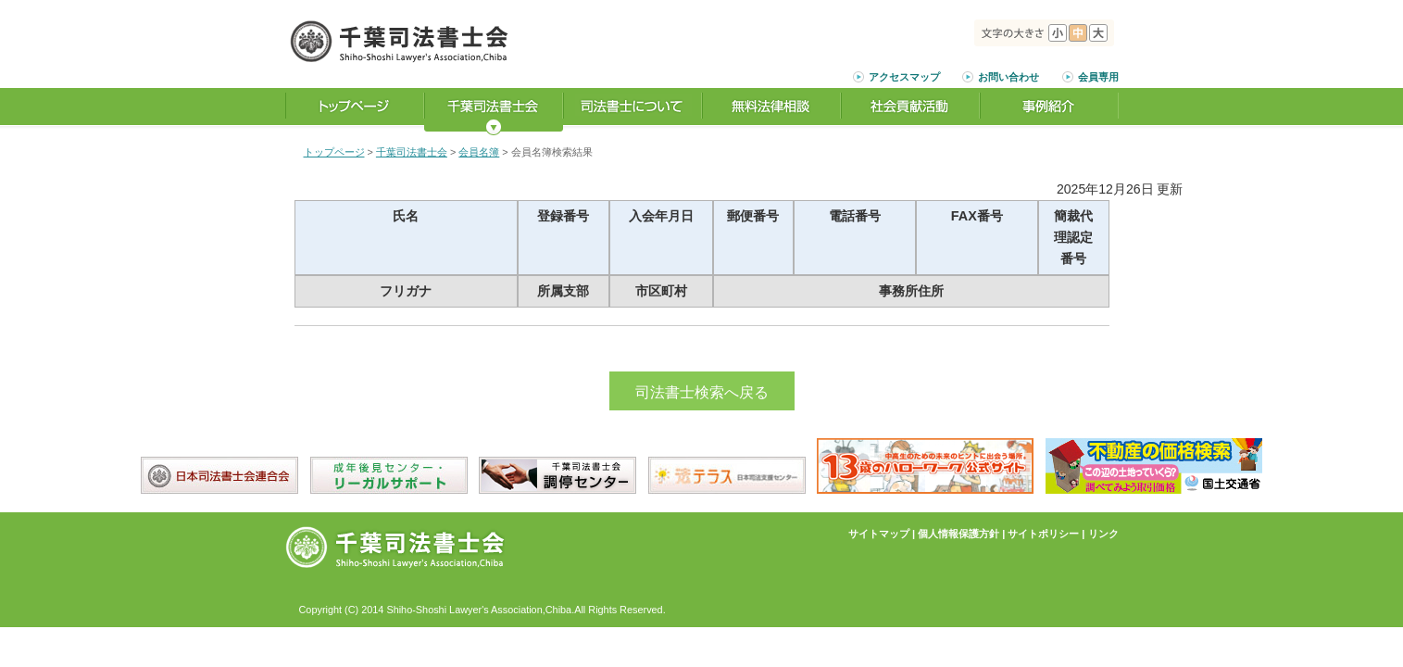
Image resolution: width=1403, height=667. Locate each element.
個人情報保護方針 (958, 533)
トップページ (334, 151)
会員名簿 (478, 151)
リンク (1103, 533)
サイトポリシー (1043, 533)
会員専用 (1098, 76)
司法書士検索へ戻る (702, 392)
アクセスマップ (904, 76)
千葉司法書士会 (411, 151)
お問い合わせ (1008, 76)
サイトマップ (878, 533)
